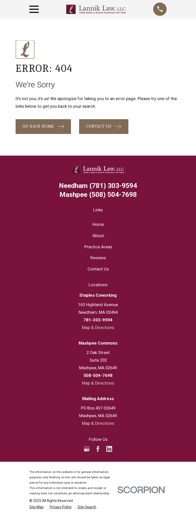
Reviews (98, 257)
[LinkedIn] (109, 449)
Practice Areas (98, 246)
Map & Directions (98, 327)
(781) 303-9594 (98, 185)
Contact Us (98, 269)
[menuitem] (36, 507)
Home (98, 224)
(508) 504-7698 (98, 194)
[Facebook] (98, 449)
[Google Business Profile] (87, 449)
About (98, 235)
